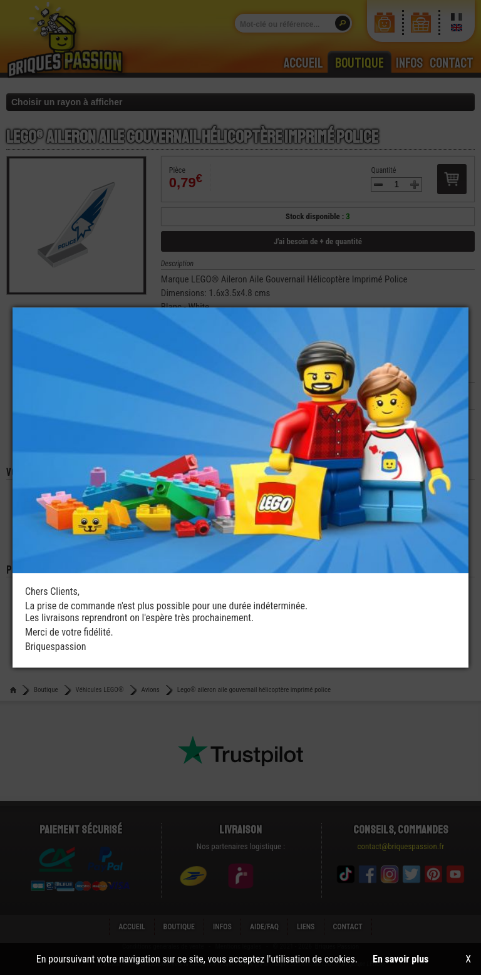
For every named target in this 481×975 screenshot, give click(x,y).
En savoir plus (400, 959)
